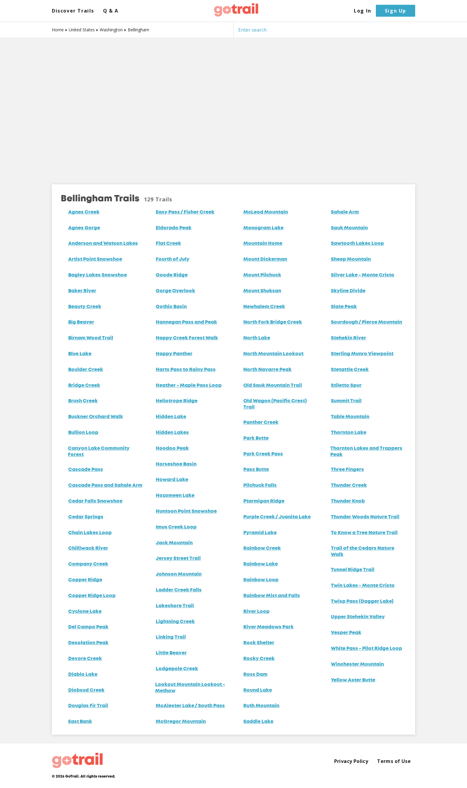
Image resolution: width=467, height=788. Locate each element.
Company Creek (88, 564)
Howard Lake (172, 480)
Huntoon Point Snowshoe (186, 511)
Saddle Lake (258, 721)
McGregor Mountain (181, 721)
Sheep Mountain (351, 259)
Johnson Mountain (179, 574)
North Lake (256, 338)
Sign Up (395, 10)
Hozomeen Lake (175, 495)
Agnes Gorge (84, 228)
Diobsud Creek (86, 690)
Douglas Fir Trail (88, 706)
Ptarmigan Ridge (263, 501)
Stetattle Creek (350, 369)
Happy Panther (174, 354)
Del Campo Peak (88, 627)
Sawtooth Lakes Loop (357, 243)
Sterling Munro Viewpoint (362, 354)
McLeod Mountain (265, 212)
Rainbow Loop (260, 580)
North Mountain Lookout (273, 354)
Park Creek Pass (263, 454)
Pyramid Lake (260, 533)
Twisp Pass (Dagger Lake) (362, 601)
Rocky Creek (259, 658)
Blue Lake (79, 354)
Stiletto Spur (346, 385)
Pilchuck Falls (260, 485)
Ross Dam (255, 674)
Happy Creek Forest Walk (187, 338)
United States (82, 30)
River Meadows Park (268, 627)
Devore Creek (85, 658)
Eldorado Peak (174, 228)
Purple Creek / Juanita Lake (277, 517)
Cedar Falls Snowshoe (95, 501)
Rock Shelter (258, 643)
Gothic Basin (171, 307)
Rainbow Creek (262, 548)
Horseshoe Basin (176, 464)
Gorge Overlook (175, 291)
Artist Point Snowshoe (95, 259)
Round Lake (257, 690)
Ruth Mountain (261, 706)
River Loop (256, 611)
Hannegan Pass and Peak (186, 322)
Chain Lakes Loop (90, 533)
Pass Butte (256, 469)
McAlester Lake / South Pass (190, 706)
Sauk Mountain (349, 228)
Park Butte (256, 438)
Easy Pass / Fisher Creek (185, 212)
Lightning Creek (175, 621)
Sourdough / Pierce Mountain (366, 322)
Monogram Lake (263, 228)
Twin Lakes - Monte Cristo (363, 585)
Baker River (82, 291)
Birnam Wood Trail (90, 338)
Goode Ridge (172, 275)
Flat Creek (168, 243)
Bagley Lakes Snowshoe (97, 275)
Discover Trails (73, 11)
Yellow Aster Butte (353, 680)
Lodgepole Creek (177, 669)
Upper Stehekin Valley (358, 617)
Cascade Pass (85, 469)
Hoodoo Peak (172, 448)
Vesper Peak (346, 633)
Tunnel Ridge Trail (352, 570)
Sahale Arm (345, 212)
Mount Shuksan (262, 291)
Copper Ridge (85, 580)
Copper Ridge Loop (92, 596)
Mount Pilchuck (262, 275)
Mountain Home (262, 243)
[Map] (233, 106)
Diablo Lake (82, 674)
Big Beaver (81, 322)
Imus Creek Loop (176, 527)
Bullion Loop (83, 432)
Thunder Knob (348, 501)
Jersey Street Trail (178, 558)
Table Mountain (350, 417)
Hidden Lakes (172, 432)
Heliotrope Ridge (176, 401)
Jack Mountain (174, 543)
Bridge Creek (84, 385)
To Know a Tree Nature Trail (364, 533)
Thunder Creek (349, 485)
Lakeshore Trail (175, 606)
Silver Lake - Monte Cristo (362, 275)
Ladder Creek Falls (179, 590)
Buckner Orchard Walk (95, 417)
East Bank (80, 721)
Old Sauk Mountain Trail (272, 385)
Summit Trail (346, 401)
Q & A (111, 11)
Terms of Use (394, 761)
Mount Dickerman (265, 259)
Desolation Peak (88, 643)
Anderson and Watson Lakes (103, 243)
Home (58, 30)
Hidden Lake (171, 417)
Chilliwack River (88, 548)
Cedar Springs (85, 517)
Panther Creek (260, 422)
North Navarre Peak (267, 369)
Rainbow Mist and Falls (271, 596)
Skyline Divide (348, 291)
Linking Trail (171, 637)
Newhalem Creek (264, 307)
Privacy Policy (351, 761)
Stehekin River (348, 338)
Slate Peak (344, 307)
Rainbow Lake (260, 564)
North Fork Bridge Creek (272, 322)
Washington (111, 30)
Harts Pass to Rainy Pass (186, 369)
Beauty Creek (84, 307)
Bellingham (138, 30)
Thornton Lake (348, 432)
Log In (362, 11)
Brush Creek (83, 401)
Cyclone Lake (85, 611)
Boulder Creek (85, 369)
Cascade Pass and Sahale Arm (105, 485)
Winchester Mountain (357, 664)
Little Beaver (171, 653)
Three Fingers (347, 469)
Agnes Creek (83, 212)
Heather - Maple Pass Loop (189, 385)
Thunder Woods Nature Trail (365, 517)
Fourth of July (172, 259)
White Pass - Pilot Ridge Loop (366, 648)
